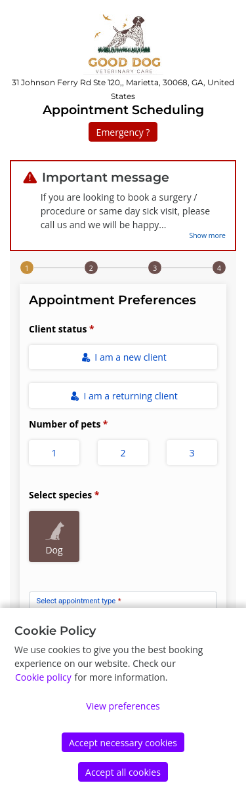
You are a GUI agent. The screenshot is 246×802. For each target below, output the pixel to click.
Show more (207, 235)
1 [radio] (53, 453)
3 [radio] (191, 453)
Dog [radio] (55, 536)
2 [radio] (122, 453)
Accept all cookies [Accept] (123, 772)
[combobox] (123, 605)
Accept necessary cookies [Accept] (123, 742)
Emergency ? (123, 132)
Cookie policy (43, 677)
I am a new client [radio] (124, 357)
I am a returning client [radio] (124, 396)
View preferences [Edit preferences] (122, 706)
